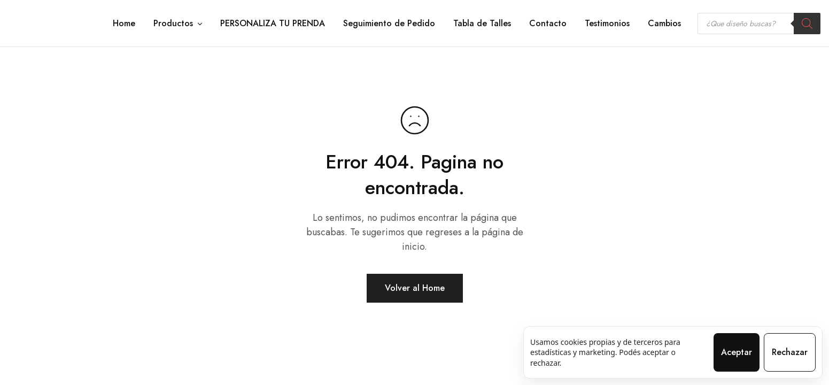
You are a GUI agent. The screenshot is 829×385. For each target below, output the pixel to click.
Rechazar (790, 352)
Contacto (548, 23)
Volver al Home (415, 288)
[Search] (807, 23)
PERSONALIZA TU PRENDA (272, 23)
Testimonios (607, 23)
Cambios (664, 23)
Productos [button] (178, 23)
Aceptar (736, 352)
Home (124, 23)
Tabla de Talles (482, 23)
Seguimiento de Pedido (389, 23)
